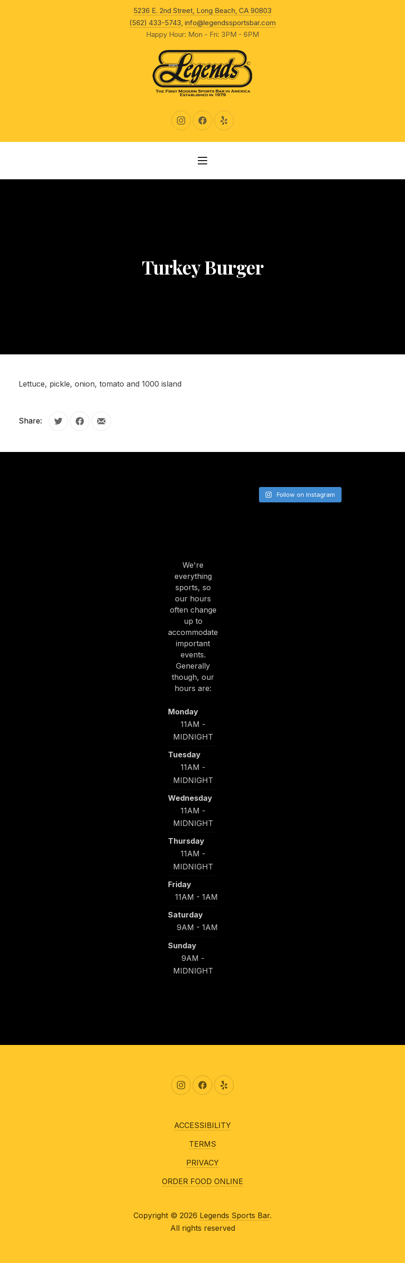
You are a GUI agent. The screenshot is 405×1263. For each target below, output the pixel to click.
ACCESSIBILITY (202, 1125)
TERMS (202, 1144)
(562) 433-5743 (155, 22)
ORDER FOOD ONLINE (202, 1181)
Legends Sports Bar (235, 1215)
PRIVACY (202, 1162)
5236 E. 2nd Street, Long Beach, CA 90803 (202, 10)
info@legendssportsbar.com (230, 22)
